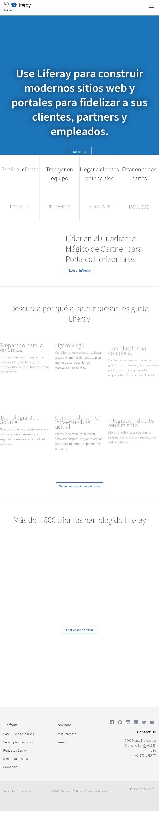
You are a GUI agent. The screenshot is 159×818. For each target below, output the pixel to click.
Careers (61, 742)
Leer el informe (112, 270)
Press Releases (66, 734)
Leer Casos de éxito (79, 630)
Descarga (79, 152)
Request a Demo (14, 750)
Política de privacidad (143, 789)
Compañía (96, 11)
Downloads (10, 767)
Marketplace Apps (15, 759)
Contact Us (146, 732)
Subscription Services (18, 742)
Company (63, 725)
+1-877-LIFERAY (145, 755)
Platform (10, 725)
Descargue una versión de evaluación (113, 682)
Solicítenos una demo (45, 682)
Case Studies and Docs (18, 734)
